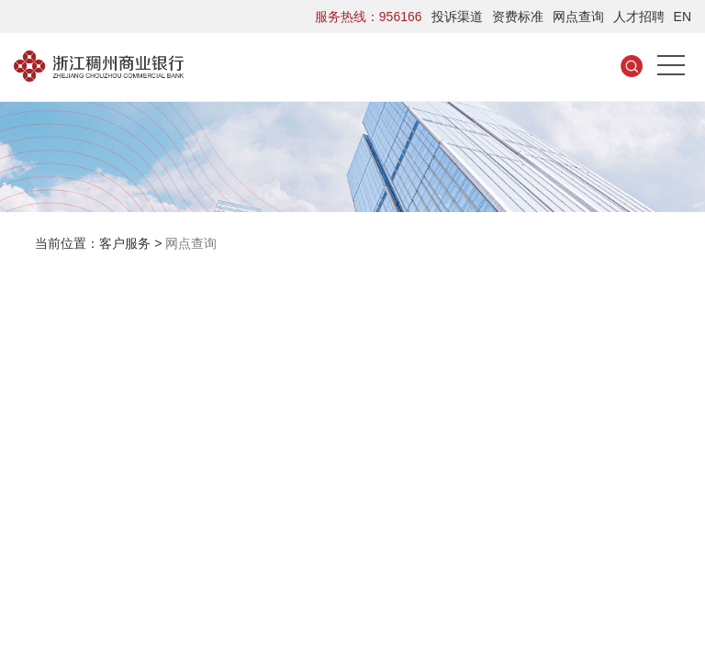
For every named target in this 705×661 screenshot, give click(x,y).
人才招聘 (639, 16)
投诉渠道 (457, 16)
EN (682, 16)
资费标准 (517, 16)
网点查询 (578, 16)
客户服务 (125, 243)
